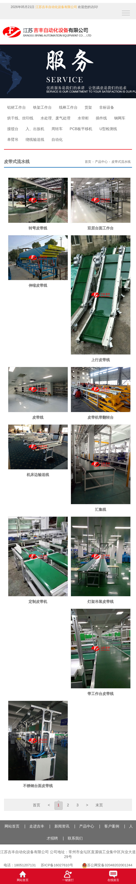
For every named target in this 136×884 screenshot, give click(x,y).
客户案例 (111, 826)
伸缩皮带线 (38, 285)
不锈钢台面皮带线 (38, 786)
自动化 (57, 139)
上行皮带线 (100, 360)
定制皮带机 (38, 601)
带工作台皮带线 (100, 694)
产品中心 (101, 162)
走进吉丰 (36, 826)
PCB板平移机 (81, 129)
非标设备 (106, 107)
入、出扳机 (35, 129)
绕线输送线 (35, 139)
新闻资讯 (61, 826)
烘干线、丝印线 (20, 118)
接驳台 (12, 129)
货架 (88, 107)
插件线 (101, 118)
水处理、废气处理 (55, 118)
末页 (99, 805)
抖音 (6, 15)
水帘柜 (83, 118)
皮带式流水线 (121, 162)
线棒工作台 (68, 107)
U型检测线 (108, 129)
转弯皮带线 (38, 228)
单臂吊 (12, 139)
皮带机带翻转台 (100, 417)
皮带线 (37, 417)
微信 (16, 15)
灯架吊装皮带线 (100, 601)
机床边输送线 (38, 475)
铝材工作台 (16, 107)
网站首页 (12, 826)
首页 (88, 162)
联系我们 (75, 838)
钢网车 (119, 118)
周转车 (57, 129)
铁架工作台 (42, 107)
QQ (26, 15)
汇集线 (100, 509)
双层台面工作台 (100, 228)
